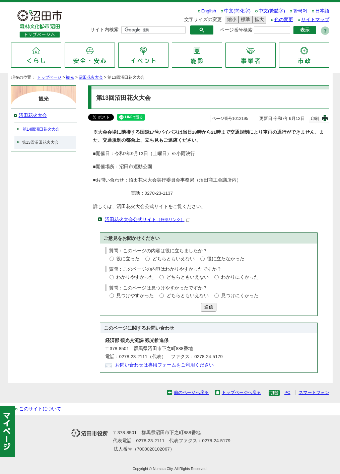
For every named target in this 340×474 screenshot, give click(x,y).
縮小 (230, 19)
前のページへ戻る (191, 392)
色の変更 (283, 19)
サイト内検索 (104, 29)
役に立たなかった (226, 258)
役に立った (128, 258)
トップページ (49, 77)
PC (287, 392)
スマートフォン (314, 392)
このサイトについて (40, 408)
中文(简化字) (237, 10)
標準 (244, 19)
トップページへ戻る (241, 392)
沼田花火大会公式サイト (147, 219)
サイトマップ (315, 19)
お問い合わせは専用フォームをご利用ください (164, 364)
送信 (208, 307)
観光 (70, 77)
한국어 (300, 10)
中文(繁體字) (272, 10)
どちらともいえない (173, 258)
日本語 (322, 10)
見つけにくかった (240, 295)
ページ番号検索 (236, 29)
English (208, 10)
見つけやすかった (135, 295)
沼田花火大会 (91, 77)
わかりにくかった (240, 277)
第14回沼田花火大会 (41, 129)
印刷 (315, 118)
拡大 (258, 19)
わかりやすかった (135, 277)
